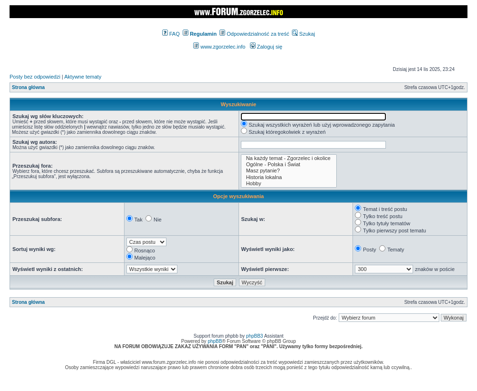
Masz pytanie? (289, 171)
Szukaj (303, 34)
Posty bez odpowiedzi (35, 77)
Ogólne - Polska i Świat (289, 164)
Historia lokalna (289, 177)
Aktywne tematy (83, 77)
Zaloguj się (266, 47)
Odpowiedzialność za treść (254, 34)
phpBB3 (254, 336)
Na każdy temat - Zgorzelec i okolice (289, 158)
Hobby (289, 183)
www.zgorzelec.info (219, 47)
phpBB (214, 341)
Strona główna (28, 87)
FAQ (171, 34)
